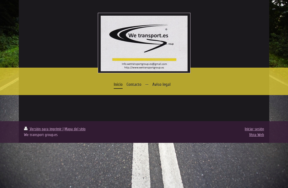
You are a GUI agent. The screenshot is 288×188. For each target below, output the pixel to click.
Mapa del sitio (75, 129)
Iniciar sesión (254, 129)
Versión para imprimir (43, 129)
